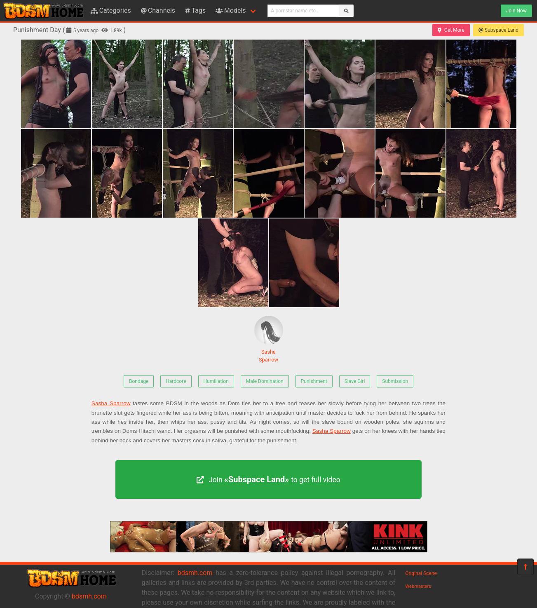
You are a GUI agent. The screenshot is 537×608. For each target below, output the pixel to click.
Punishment (314, 381)
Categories (111, 10)
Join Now (516, 11)
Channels (158, 10)
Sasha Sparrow (268, 339)
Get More (451, 30)
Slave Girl (355, 381)
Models (231, 10)
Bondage (138, 381)
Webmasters (418, 586)
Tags (195, 10)
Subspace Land (498, 30)
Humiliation (216, 381)
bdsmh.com (89, 596)
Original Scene (421, 573)
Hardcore (176, 381)
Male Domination (265, 381)
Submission (395, 381)
